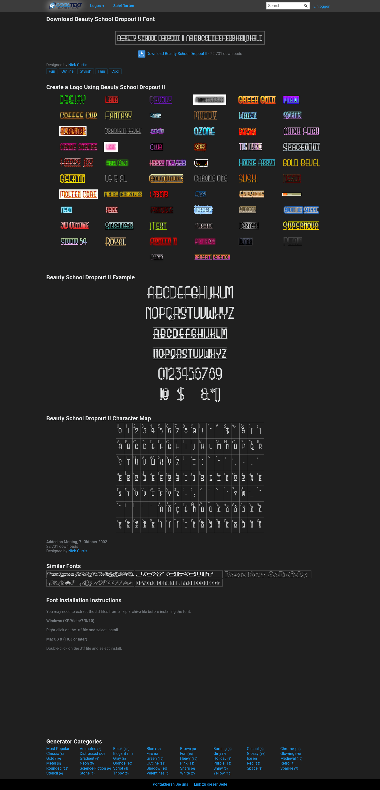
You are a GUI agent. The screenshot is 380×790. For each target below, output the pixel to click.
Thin (101, 71)
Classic (55, 753)
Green (155, 758)
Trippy (121, 773)
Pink (187, 763)
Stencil (54, 773)
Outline (67, 71)
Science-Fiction (95, 768)
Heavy (188, 758)
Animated (90, 748)
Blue (154, 748)
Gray (119, 758)
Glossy (256, 753)
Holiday (222, 758)
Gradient (89, 758)
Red (253, 763)
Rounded (57, 768)
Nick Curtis (77, 65)
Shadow (157, 768)
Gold (53, 758)
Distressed (92, 753)
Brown (188, 748)
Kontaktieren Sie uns (170, 784)
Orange (122, 763)
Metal (53, 763)
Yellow (222, 773)
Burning (223, 748)
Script (120, 768)
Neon (87, 763)
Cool (115, 71)
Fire (152, 753)
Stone (87, 773)
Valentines (158, 773)
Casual (255, 748)
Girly (220, 753)
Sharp (187, 768)
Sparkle (289, 768)
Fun (52, 71)
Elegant (123, 753)
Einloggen (321, 6)
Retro (287, 763)
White (187, 773)
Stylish (85, 71)
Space (254, 768)
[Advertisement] (23, 88)
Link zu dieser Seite (210, 784)
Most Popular (58, 748)
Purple (222, 763)
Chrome (290, 748)
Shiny (221, 768)
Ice (252, 758)
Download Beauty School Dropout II (172, 53)
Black (121, 748)
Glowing (290, 753)
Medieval (291, 758)
